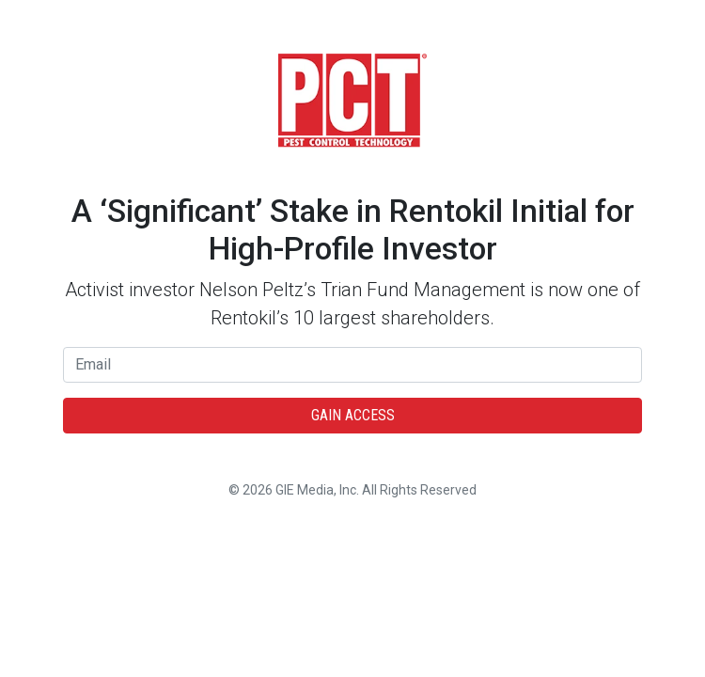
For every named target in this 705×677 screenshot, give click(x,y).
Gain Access (353, 415)
